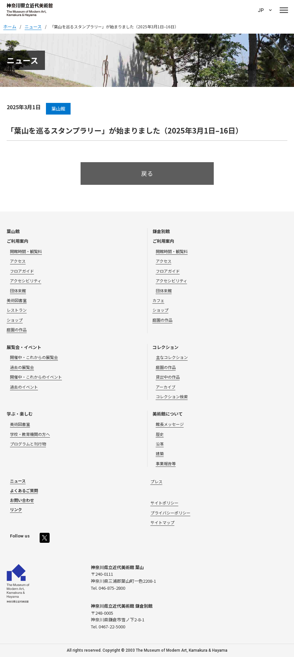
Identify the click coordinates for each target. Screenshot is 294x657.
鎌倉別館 (161, 231)
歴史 (160, 434)
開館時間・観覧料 (26, 251)
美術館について (167, 414)
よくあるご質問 (24, 490)
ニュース (18, 481)
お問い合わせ (22, 500)
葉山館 (13, 231)
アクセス (18, 261)
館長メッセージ (170, 424)
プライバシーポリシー (170, 512)
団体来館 (18, 290)
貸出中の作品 (168, 377)
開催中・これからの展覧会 (34, 357)
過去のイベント (24, 387)
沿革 (160, 444)
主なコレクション (172, 357)
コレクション (165, 347)
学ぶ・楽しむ (20, 414)
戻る (147, 173)
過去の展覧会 (22, 367)
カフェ (158, 300)
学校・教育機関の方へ (30, 434)
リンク (16, 509)
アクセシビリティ (25, 280)
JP (261, 10)
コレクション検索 (172, 396)
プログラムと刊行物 (28, 444)
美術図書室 (17, 300)
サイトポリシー (164, 502)
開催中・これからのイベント (36, 377)
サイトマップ (162, 522)
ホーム (9, 26)
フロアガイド (22, 271)
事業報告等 (166, 463)
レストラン (17, 310)
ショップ (15, 320)
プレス (156, 481)
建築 (160, 453)
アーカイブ (165, 387)
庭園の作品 (17, 329)
